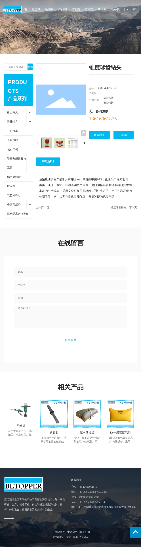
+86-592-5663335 (87, 502)
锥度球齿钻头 (118, 207)
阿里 (75, 537)
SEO (87, 532)
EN (134, 9)
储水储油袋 (87, 432)
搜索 (30, 67)
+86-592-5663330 (87, 492)
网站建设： (61, 532)
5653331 (102, 492)
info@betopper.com (89, 497)
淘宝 (68, 537)
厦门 (81, 532)
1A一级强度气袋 (120, 432)
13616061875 (103, 118)
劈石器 (54, 432)
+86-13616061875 (87, 486)
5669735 (101, 502)
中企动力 (72, 532)
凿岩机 (20, 425)
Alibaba (84, 537)
